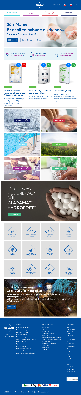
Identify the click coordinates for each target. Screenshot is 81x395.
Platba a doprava (47, 335)
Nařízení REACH (47, 341)
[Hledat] (16, 4)
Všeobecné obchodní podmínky (52, 337)
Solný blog (45, 345)
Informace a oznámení (49, 343)
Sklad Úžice (70, 369)
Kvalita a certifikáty (48, 333)
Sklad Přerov (71, 371)
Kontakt (44, 349)
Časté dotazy (46, 329)
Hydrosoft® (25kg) (62, 91)
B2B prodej (45, 327)
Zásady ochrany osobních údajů (52, 339)
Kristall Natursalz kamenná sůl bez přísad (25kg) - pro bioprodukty (15, 93)
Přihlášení (56, 5)
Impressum (45, 347)
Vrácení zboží (46, 331)
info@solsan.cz (71, 351)
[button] (77, 5)
